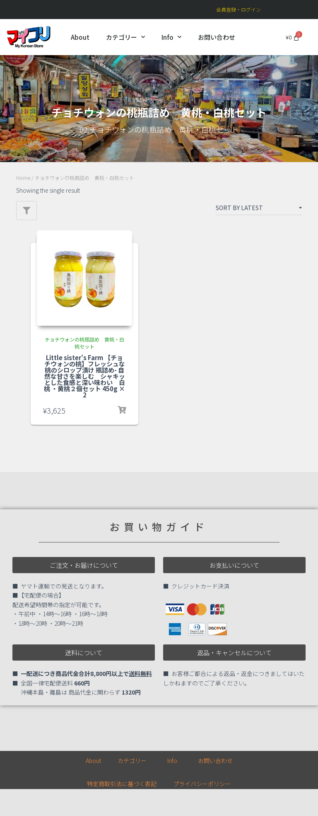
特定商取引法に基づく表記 (122, 784)
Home (23, 177)
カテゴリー (125, 37)
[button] (83, 565)
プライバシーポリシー (202, 784)
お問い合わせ (216, 37)
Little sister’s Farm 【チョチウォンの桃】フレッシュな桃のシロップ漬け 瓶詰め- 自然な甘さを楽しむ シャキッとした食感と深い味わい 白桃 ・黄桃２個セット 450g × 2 (84, 376)
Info (171, 37)
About (80, 37)
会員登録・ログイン (238, 9)
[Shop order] (259, 209)
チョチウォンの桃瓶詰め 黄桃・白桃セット (84, 343)
